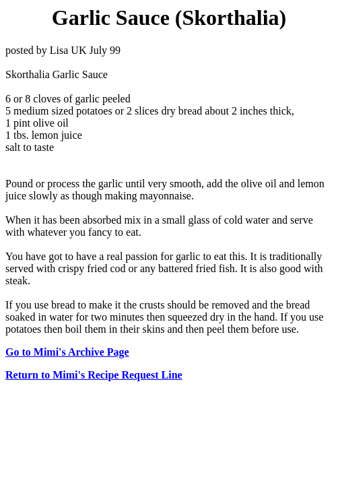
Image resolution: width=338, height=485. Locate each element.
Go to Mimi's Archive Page (67, 352)
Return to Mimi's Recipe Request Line (93, 375)
